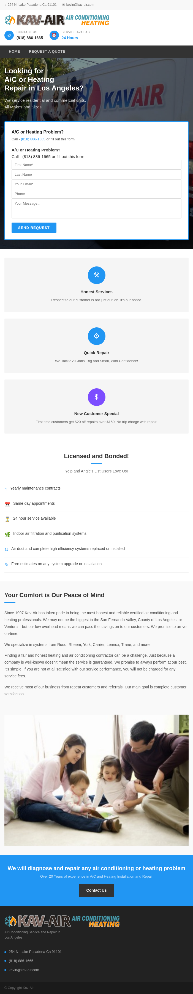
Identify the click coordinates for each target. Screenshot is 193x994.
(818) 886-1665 (33, 139)
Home (14, 51)
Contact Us (96, 890)
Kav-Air (28, 988)
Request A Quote (47, 51)
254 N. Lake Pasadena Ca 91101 (32, 5)
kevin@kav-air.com (80, 5)
